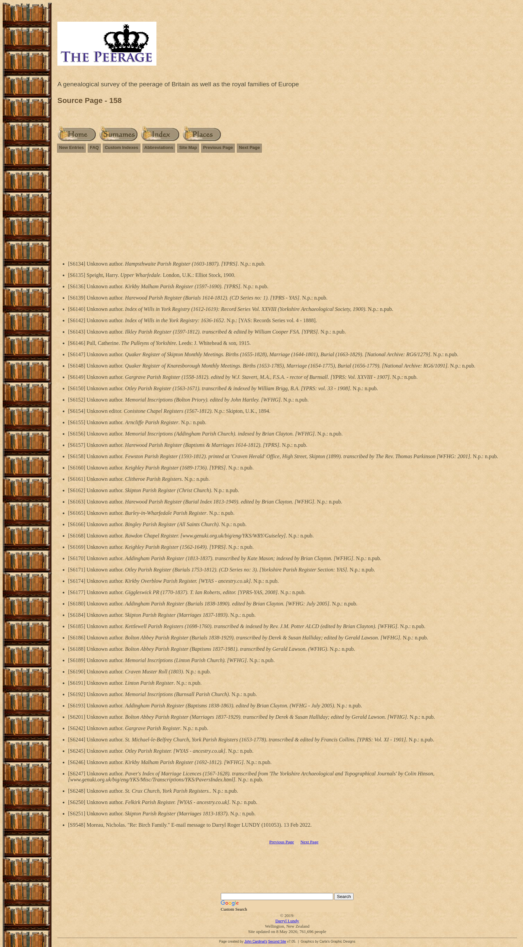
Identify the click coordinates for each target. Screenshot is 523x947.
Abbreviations (158, 147)
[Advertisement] (287, 205)
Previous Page (218, 147)
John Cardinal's (255, 941)
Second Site (277, 941)
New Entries (71, 147)
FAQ (94, 147)
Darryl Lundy (287, 920)
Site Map (188, 147)
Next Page (249, 147)
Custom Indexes (121, 147)
